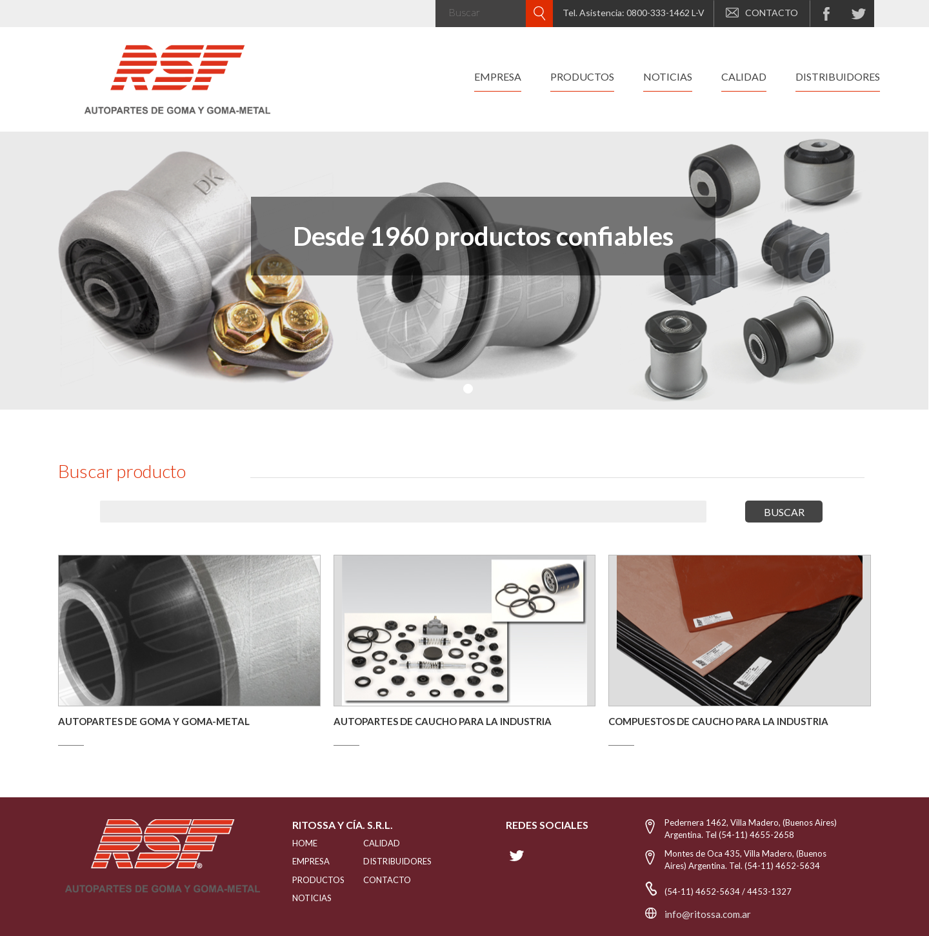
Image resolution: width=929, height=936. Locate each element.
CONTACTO (762, 12)
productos (582, 76)
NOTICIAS (311, 898)
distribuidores (837, 76)
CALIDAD (381, 843)
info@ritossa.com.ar (707, 914)
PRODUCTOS (311, 880)
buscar (784, 512)
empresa (497, 76)
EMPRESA (311, 861)
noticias (667, 76)
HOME (304, 843)
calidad (743, 76)
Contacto (387, 880)
